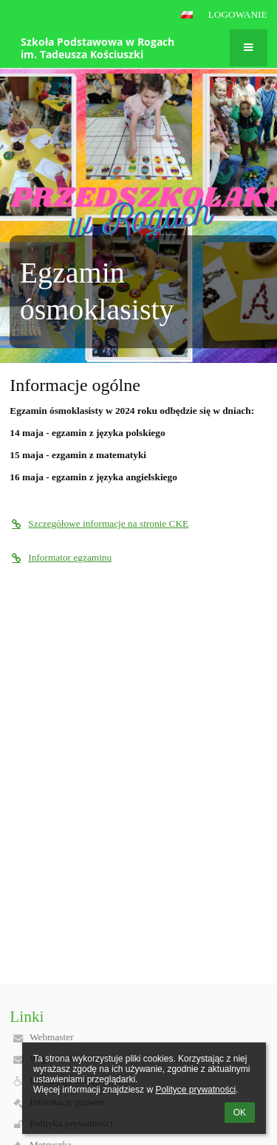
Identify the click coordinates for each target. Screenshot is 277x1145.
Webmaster (52, 1036)
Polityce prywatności (195, 1090)
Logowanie (237, 14)
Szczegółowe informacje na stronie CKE (99, 523)
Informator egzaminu (61, 557)
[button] (187, 15)
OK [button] (239, 1112)
